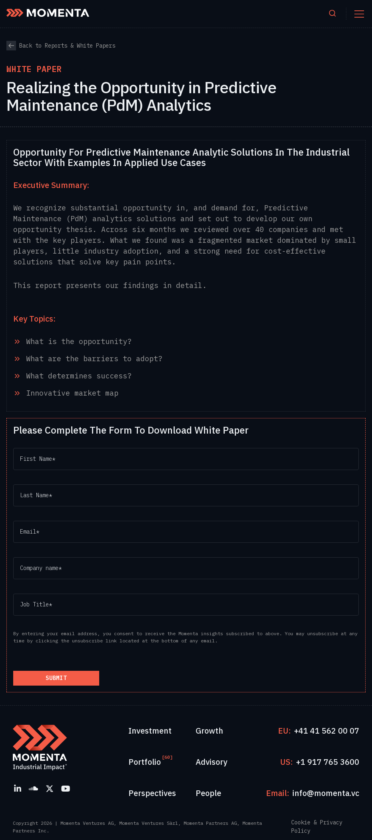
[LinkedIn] (17, 788)
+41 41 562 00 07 (326, 730)
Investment (150, 730)
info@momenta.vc (325, 793)
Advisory (211, 761)
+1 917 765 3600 (327, 761)
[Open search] (332, 14)
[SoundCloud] (33, 788)
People (208, 793)
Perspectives (152, 793)
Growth (209, 730)
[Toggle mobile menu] (359, 14)
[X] (49, 788)
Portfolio (144, 761)
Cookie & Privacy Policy (316, 826)
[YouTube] (65, 788)
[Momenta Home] (47, 13)
